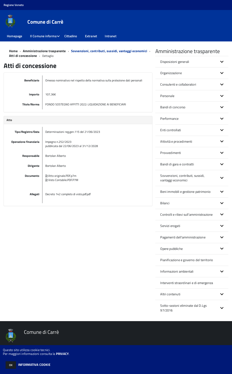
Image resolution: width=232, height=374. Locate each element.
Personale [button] (167, 95)
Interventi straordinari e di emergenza (186, 282)
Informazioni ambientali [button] (176, 271)
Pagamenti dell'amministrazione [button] (182, 237)
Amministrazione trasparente (44, 51)
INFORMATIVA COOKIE (34, 364)
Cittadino (70, 36)
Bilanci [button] (164, 203)
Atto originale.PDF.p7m (60, 176)
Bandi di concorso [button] (172, 107)
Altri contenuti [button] (170, 294)
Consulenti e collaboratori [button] (178, 84)
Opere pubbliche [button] (171, 248)
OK (11, 365)
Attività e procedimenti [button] (176, 141)
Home (13, 51)
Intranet (110, 36)
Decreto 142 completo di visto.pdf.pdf (68, 194)
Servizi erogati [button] (170, 225)
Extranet (91, 36)
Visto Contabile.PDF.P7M (61, 180)
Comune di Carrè (45, 21)
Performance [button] (169, 118)
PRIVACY (62, 353)
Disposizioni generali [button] (174, 61)
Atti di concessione (23, 55)
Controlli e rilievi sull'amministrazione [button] (186, 214)
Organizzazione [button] (171, 73)
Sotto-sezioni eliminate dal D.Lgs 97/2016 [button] (183, 308)
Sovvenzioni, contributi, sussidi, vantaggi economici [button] (182, 178)
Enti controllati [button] (170, 130)
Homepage (14, 36)
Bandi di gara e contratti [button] (177, 164)
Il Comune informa (43, 36)
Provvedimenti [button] (170, 152)
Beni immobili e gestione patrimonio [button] (185, 191)
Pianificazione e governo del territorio (186, 260)
